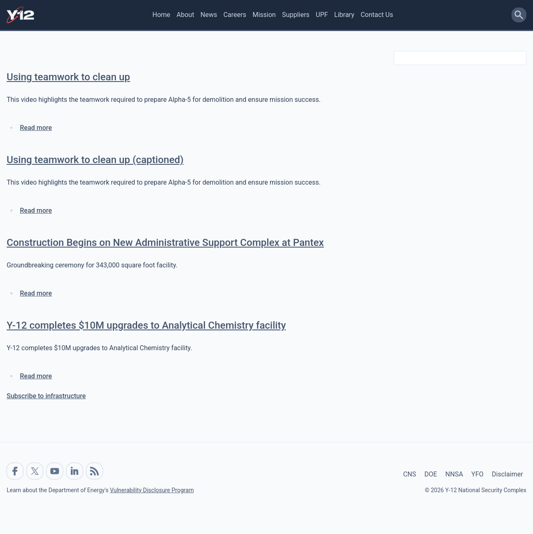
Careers (234, 15)
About (185, 15)
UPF (322, 15)
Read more (36, 128)
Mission (264, 15)
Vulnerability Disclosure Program (151, 490)
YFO (477, 474)
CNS (409, 474)
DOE (430, 474)
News (208, 15)
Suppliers (295, 15)
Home (161, 15)
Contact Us (377, 15)
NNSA (454, 474)
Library (344, 15)
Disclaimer (507, 474)
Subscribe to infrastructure (46, 396)
